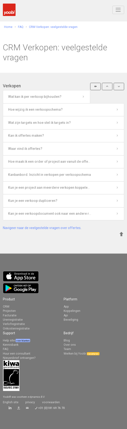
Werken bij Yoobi (75, 353)
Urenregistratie (13, 319)
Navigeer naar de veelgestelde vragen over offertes (42, 228)
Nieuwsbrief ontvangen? (19, 358)
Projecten (9, 311)
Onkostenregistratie (16, 328)
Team (67, 349)
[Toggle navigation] (118, 10)
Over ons (70, 344)
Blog (67, 340)
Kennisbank (10, 344)
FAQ (5, 349)
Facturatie (10, 315)
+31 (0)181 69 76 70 (51, 408)
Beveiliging (71, 319)
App (66, 306)
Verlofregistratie (14, 324)
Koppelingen (72, 311)
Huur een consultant (16, 353)
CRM (6, 306)
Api (66, 315)
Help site (9, 340)
